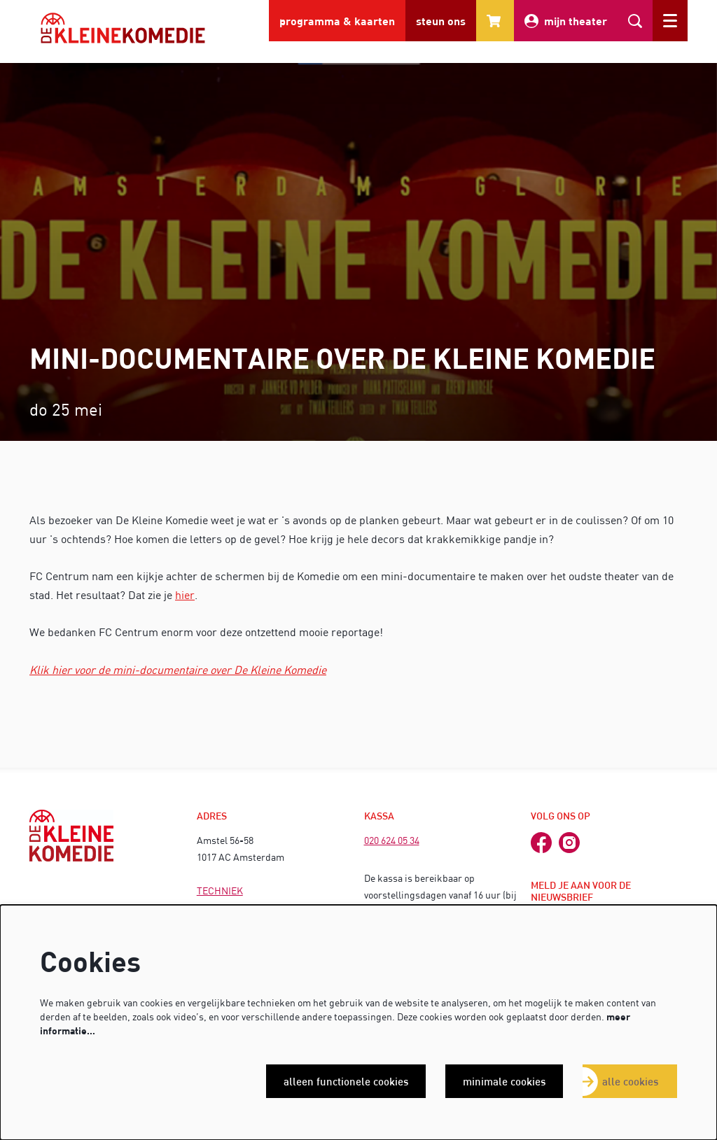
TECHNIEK (220, 890)
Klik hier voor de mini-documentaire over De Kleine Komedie (177, 669)
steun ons (441, 20)
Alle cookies (630, 1081)
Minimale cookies (504, 1081)
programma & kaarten (337, 20)
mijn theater (565, 21)
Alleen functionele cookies (346, 1081)
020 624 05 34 (391, 840)
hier (185, 594)
